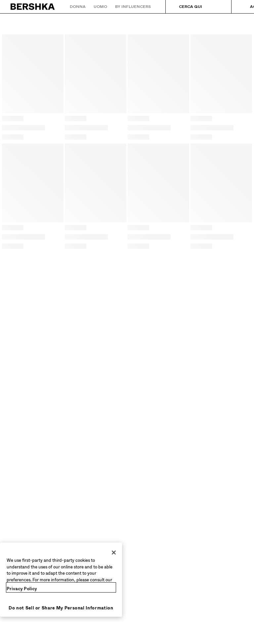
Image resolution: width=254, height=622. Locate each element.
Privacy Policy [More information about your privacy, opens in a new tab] (22, 589)
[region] (61, 580)
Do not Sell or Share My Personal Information (61, 608)
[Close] (113, 552)
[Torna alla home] (33, 6)
